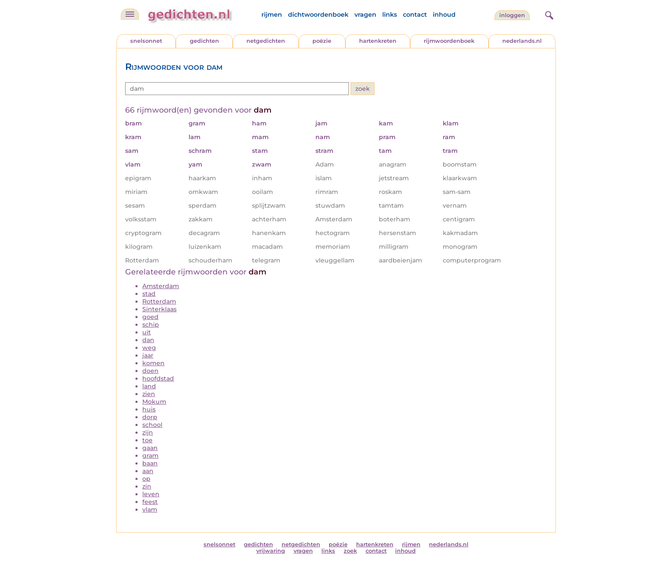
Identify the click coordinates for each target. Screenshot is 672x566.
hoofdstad (158, 378)
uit (146, 332)
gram (150, 455)
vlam (149, 509)
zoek (350, 551)
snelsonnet (146, 41)
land (149, 386)
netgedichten (265, 41)
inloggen (512, 15)
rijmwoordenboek (449, 41)
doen (150, 371)
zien (148, 394)
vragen (365, 14)
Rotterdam (159, 301)
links (389, 14)
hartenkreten (377, 41)
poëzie (321, 41)
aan (147, 471)
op (146, 479)
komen (153, 363)
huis (149, 409)
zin (146, 486)
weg (149, 348)
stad (149, 294)
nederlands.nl (522, 41)
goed (150, 317)
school (152, 425)
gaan (150, 448)
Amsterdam (160, 286)
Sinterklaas (159, 309)
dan (148, 340)
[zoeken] (548, 14)
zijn (147, 432)
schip (150, 324)
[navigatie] (130, 14)
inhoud (444, 14)
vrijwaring (270, 551)
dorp (149, 417)
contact (415, 14)
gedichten (204, 41)
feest (150, 502)
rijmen (271, 14)
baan (150, 463)
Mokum (154, 401)
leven (150, 494)
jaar (147, 355)
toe (147, 440)
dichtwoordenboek (318, 14)
